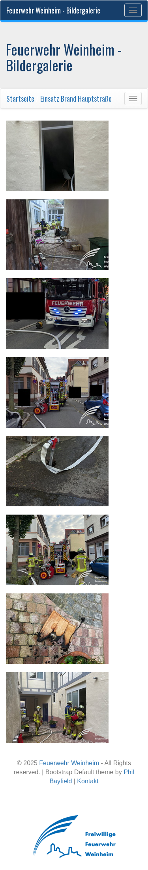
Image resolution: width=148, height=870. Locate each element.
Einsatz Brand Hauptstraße (76, 98)
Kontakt (87, 781)
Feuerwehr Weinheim (69, 763)
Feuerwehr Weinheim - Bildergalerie (53, 10)
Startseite (20, 98)
